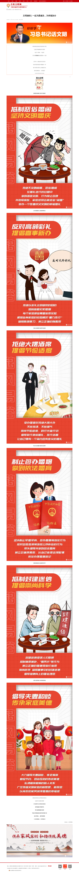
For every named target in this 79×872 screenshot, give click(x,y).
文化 (27, 1)
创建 (16, 1)
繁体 (64, 1)
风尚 (23, 1)
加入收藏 (70, 1)
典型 (20, 1)
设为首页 (67, 1)
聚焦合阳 (17, 9)
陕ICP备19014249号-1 (35, 868)
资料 (31, 1)
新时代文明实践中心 (42, 1)
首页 (8, 1)
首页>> (13, 9)
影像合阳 (35, 1)
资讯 (12, 1)
